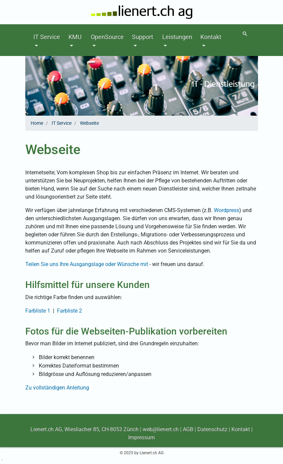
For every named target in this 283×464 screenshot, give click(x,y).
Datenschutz (212, 429)
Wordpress (226, 210)
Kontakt (240, 429)
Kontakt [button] (210, 36)
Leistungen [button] (177, 36)
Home (37, 123)
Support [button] (142, 36)
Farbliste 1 (37, 311)
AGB (188, 429)
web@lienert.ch (161, 429)
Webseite (89, 123)
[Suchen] (244, 34)
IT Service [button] (46, 36)
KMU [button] (75, 36)
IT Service (62, 123)
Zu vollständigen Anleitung (57, 387)
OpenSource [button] (107, 36)
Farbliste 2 (69, 311)
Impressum (141, 437)
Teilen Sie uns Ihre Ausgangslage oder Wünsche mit (86, 264)
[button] (42, 86)
